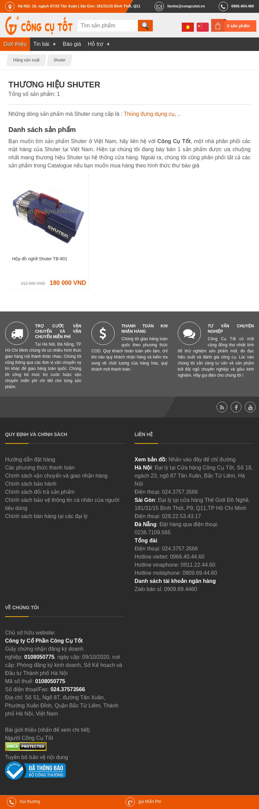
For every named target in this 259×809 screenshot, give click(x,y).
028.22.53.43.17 (181, 516)
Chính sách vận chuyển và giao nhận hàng (56, 476)
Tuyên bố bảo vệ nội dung (36, 757)
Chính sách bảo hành (30, 484)
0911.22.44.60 (198, 565)
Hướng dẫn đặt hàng (30, 459)
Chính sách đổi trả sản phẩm (40, 492)
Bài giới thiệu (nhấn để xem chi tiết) (47, 730)
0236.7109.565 (153, 532)
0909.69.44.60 (199, 573)
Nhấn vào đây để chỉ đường (202, 459)
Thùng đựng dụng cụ (149, 114)
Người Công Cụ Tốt (29, 738)
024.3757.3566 (180, 492)
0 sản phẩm (238, 26)
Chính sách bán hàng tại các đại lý (46, 516)
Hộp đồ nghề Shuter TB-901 (39, 258)
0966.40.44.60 (187, 557)
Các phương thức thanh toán (40, 467)
